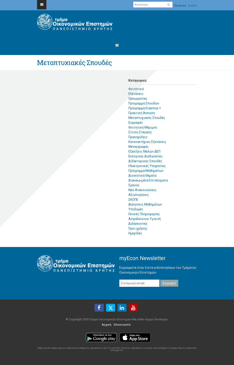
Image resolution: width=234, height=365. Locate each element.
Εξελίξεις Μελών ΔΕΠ (144, 151)
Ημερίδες (135, 233)
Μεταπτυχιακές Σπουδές (146, 118)
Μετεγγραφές (138, 146)
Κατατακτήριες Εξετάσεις (147, 142)
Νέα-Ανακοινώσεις (142, 190)
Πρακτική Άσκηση (141, 113)
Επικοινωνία (122, 324)
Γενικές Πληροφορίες (144, 214)
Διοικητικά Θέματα (142, 175)
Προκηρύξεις (138, 137)
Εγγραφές (135, 122)
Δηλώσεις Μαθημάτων (145, 204)
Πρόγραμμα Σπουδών (143, 103)
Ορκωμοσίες (137, 98)
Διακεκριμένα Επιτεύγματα (148, 180)
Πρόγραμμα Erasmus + (144, 108)
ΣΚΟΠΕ (133, 199)
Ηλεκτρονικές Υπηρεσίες (147, 166)
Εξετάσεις (136, 94)
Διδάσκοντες (138, 223)
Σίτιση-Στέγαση (140, 132)
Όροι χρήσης (137, 228)
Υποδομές (135, 209)
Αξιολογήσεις (138, 195)
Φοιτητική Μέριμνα (142, 127)
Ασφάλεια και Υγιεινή (144, 219)
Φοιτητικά (136, 89)
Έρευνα (133, 185)
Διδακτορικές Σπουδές (145, 161)
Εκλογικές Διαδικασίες (145, 156)
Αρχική (106, 324)
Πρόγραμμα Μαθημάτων (145, 171)
